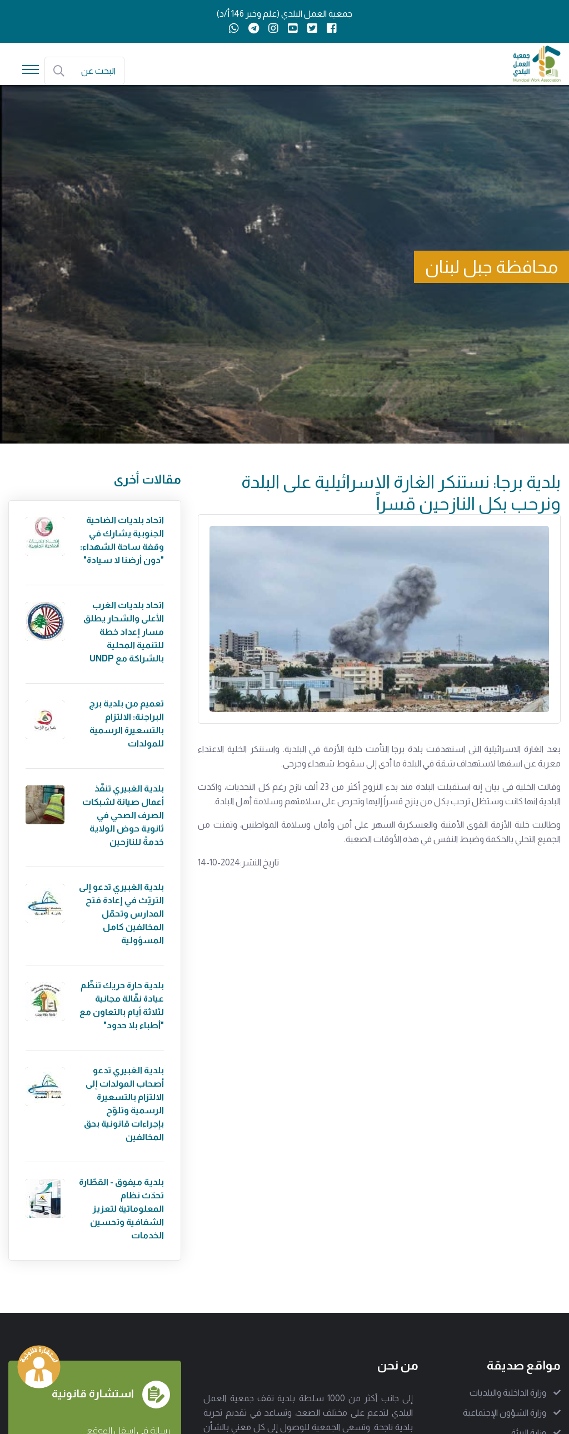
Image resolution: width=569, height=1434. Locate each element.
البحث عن (98, 71)
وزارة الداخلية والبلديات (508, 1392)
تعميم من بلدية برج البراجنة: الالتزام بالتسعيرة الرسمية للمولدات (126, 723)
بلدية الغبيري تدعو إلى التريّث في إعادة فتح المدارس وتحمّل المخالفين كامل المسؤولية (121, 913)
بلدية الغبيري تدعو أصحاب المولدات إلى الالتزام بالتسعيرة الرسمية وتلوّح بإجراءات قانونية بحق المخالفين (124, 1103)
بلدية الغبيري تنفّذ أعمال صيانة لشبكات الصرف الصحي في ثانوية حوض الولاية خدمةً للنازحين (123, 815)
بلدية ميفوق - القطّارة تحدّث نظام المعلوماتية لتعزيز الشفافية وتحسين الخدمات (121, 1208)
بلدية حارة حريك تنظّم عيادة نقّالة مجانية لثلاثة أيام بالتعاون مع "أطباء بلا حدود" (121, 1005)
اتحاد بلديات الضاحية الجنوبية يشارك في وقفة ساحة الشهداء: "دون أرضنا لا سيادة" (122, 540)
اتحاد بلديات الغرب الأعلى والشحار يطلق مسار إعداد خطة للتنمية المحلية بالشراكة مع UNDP (123, 631)
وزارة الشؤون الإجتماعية (504, 1412)
